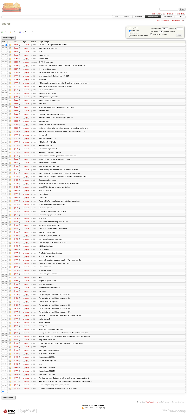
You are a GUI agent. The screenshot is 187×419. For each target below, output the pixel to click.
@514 (16, 115)
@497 (16, 174)
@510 (16, 129)
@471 (16, 265)
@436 (16, 388)
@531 (16, 55)
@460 (16, 304)
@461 (16, 300)
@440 (16, 374)
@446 (16, 353)
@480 (16, 234)
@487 (16, 209)
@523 (16, 83)
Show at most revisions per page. (162, 31)
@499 (16, 167)
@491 (16, 195)
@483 (16, 223)
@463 (16, 293)
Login (153, 13)
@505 (16, 146)
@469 (16, 272)
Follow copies (134, 33)
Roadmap (138, 17)
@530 (16, 59)
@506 (16, 143)
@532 (16, 52)
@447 (16, 349)
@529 (16, 62)
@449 (16, 342)
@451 (16, 335)
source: (6, 23)
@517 (16, 104)
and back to (176, 28)
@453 (16, 328)
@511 (16, 125)
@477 (16, 244)
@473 (16, 258)
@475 (16, 251)
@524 (16, 80)
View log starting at (159, 28)
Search (180, 17)
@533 (16, 48)
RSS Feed (89, 411)
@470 (16, 269)
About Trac (170, 13)
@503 (16, 153)
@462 (16, 297)
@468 (16, 276)
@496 (16, 178)
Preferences (181, 13)
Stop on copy (134, 31)
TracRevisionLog (152, 405)
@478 (16, 241)
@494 (16, 185)
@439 (16, 378)
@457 (16, 314)
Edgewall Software (28, 415)
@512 (16, 122)
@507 (16, 139)
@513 (16, 118)
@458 (16, 311)
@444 (16, 360)
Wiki (116, 17)
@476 (16, 248)
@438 (16, 381)
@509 (16, 132)
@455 (16, 321)
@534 (16, 45)
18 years (26, 45)
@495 (16, 181)
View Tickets (168, 17)
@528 (16, 66)
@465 (16, 286)
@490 (16, 199)
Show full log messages (158, 34)
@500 (16, 164)
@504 (16, 150)
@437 (16, 385)
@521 (16, 90)
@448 (16, 346)
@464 (16, 290)
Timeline (126, 17)
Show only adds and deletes (138, 36)
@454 (16, 325)
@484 (16, 220)
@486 (16, 213)
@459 (16, 307)
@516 (16, 108)
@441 (16, 370)
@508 (16, 136)
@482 (16, 227)
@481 (16, 230)
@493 (16, 188)
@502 (16, 157)
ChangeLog (100, 411)
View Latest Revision (163, 20)
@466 (16, 283)
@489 (16, 202)
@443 (16, 363)
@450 (16, 339)
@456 (16, 318)
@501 (16, 160)
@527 (16, 69)
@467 (16, 279)
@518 (16, 101)
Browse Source (153, 17)
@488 (16, 206)
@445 (16, 356)
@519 (16, 97)
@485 (16, 216)
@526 (16, 73)
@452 (16, 332)
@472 (16, 262)
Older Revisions (177, 20)
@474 (16, 255)
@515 (16, 111)
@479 (16, 237)
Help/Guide (161, 13)
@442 (16, 367)
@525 (16, 76)
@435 (16, 392)
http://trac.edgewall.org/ (178, 415)
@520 (16, 94)
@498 (16, 171)
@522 (16, 87)
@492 (16, 192)
